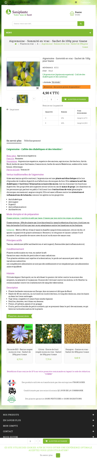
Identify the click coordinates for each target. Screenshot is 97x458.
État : (45, 71)
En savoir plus (14, 140)
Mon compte (10, 425)
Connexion (86, 2)
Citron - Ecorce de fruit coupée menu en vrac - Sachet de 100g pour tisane (48, 352)
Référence (48, 67)
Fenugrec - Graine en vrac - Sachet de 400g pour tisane (77, 350)
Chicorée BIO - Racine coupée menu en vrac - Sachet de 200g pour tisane (19, 352)
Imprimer (14, 109)
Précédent (12, 98)
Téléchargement (32, 140)
